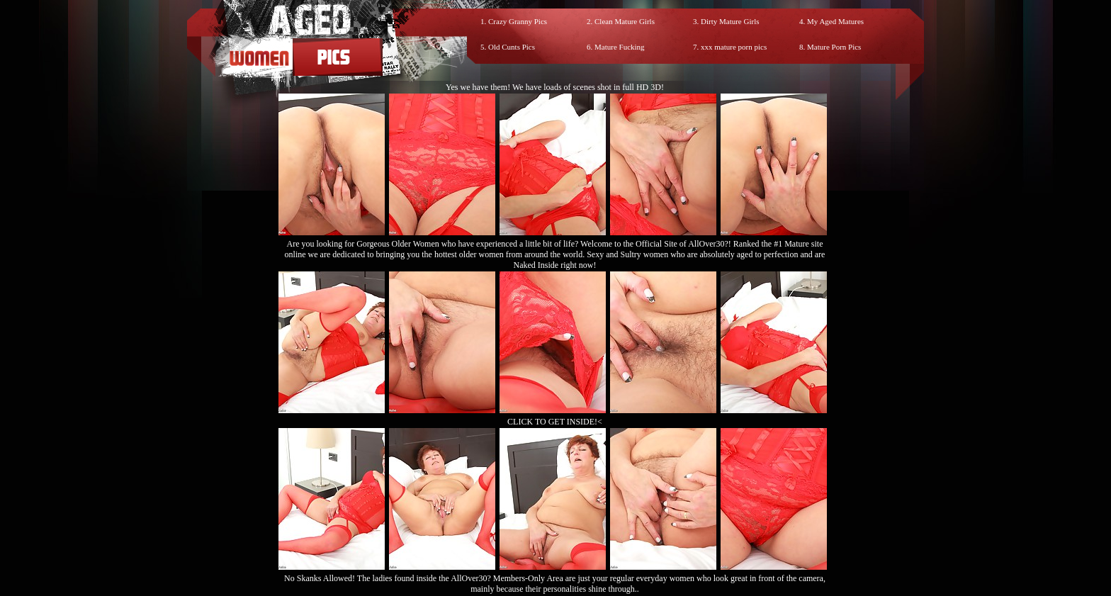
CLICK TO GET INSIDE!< (554, 422)
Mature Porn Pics (834, 47)
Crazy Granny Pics (517, 21)
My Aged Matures (835, 21)
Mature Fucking (619, 47)
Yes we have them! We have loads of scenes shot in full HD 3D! (555, 87)
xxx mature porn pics (734, 47)
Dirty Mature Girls (730, 21)
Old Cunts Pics (511, 47)
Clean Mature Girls (624, 21)
